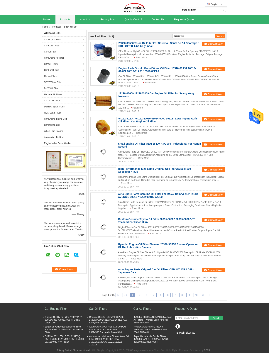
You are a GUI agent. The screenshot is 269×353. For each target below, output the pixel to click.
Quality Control (133, 19)
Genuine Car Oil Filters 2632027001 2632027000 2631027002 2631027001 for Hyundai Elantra (108, 320)
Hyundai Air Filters (53, 94)
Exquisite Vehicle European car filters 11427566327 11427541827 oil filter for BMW (64, 329)
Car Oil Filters (51, 64)
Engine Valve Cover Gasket (57, 143)
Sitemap (190, 332)
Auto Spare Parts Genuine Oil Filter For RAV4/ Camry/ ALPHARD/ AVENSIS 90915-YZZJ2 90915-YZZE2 (158, 195)
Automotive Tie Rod (54, 137)
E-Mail (180, 332)
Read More (141, 57)
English (216, 4)
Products (65, 19)
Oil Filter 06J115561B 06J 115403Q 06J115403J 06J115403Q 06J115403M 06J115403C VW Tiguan (64, 339)
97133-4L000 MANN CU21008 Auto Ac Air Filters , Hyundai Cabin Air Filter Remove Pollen (153, 320)
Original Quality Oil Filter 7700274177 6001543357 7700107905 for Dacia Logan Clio (63, 320)
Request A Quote (184, 19)
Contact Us (157, 19)
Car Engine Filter (52, 39)
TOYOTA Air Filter (53, 82)
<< (125, 295)
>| (210, 295)
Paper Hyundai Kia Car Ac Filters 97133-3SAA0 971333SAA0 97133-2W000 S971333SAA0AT (151, 339)
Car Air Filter (50, 51)
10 (196, 295)
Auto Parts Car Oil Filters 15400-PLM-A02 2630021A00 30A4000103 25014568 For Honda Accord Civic (108, 329)
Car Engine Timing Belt (55, 119)
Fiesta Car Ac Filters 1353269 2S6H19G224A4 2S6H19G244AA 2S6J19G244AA (150, 329)
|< (118, 295)
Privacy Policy (64, 350)
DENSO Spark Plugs (54, 106)
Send (216, 318)
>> (203, 295)
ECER (207, 350)
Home (46, 19)
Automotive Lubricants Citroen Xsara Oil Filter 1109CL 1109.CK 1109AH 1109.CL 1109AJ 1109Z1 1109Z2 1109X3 (109, 340)
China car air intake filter (85, 350)
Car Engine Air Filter (54, 58)
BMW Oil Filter (51, 88)
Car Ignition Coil (52, 125)
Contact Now (215, 44)
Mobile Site (181, 337)
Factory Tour (107, 19)
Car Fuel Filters (51, 70)
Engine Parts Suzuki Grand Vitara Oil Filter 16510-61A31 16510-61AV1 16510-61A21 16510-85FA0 (157, 70)
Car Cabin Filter (52, 45)
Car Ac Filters (50, 76)
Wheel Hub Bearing (53, 131)
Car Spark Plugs (52, 100)
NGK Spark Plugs (53, 113)
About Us (85, 19)
